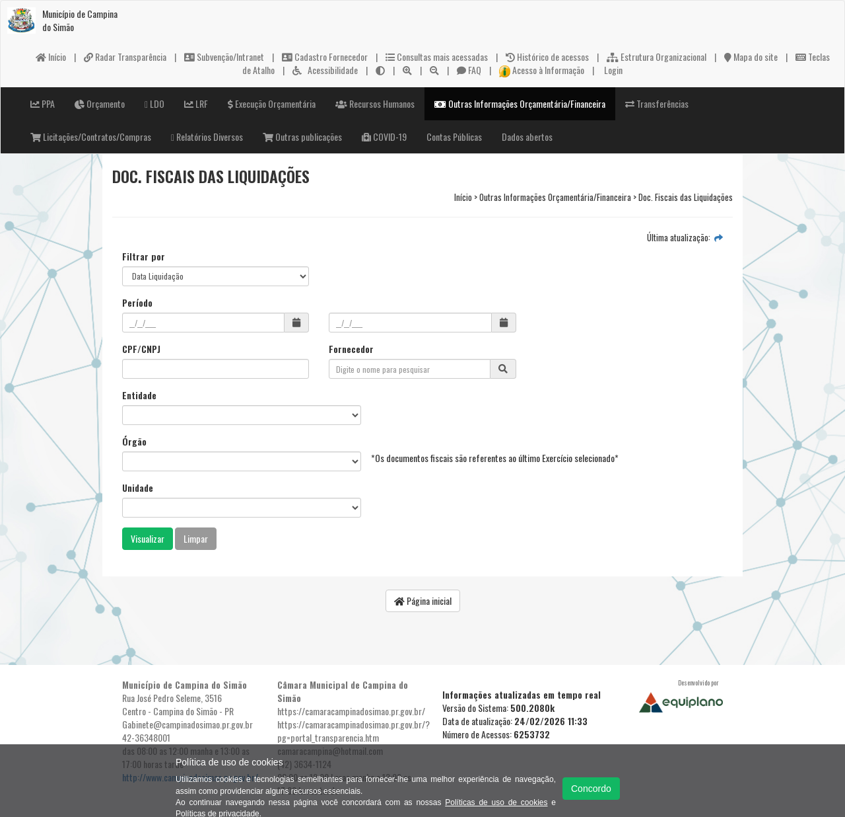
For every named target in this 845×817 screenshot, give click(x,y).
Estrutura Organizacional (656, 56)
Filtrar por (143, 256)
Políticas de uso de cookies (496, 802)
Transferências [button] (657, 103)
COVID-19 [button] (384, 136)
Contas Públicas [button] (454, 136)
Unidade (137, 487)
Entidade (139, 395)
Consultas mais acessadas (437, 56)
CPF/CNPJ (141, 349)
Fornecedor (351, 349)
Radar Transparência (125, 56)
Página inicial (423, 600)
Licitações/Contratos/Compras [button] (90, 136)
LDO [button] (154, 103)
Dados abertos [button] (527, 136)
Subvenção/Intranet (224, 56)
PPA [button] (42, 103)
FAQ (469, 70)
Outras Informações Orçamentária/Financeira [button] (519, 103)
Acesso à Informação (542, 70)
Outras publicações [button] (302, 136)
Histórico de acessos (547, 56)
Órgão (134, 441)
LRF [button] (196, 103)
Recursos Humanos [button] (375, 103)
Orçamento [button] (100, 103)
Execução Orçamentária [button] (272, 103)
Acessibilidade (325, 70)
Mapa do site (751, 56)
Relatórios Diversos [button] (207, 136)
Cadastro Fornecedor (325, 56)
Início (51, 56)
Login (612, 70)
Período (137, 302)
